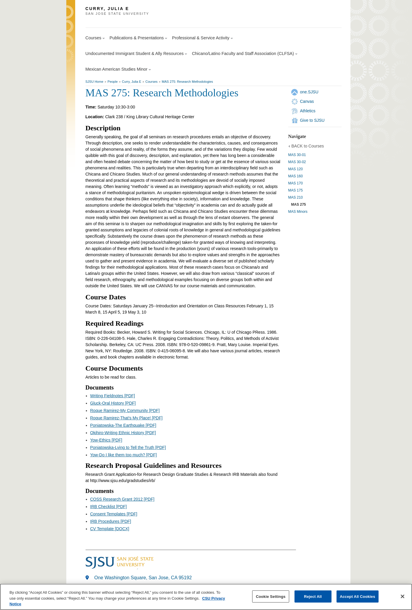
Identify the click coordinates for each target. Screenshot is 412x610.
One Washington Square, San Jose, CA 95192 (143, 577)
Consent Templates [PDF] (113, 514)
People (112, 81)
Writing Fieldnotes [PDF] (112, 395)
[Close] (402, 596)
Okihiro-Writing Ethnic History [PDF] (123, 432)
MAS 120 (295, 169)
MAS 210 (295, 197)
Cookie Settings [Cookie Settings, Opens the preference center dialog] (270, 596)
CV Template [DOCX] (109, 528)
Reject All (313, 596)
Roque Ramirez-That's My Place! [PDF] (126, 418)
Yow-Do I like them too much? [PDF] (123, 454)
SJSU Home (95, 81)
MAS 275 (298, 204)
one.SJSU (309, 92)
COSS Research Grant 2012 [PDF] (122, 499)
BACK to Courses (308, 146)
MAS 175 (295, 190)
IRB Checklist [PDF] (108, 506)
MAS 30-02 (297, 162)
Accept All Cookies (357, 596)
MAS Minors (298, 212)
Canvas (307, 101)
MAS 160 (295, 176)
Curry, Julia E (131, 81)
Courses (151, 81)
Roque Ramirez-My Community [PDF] (125, 410)
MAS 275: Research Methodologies (187, 81)
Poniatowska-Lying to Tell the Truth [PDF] (128, 447)
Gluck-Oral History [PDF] (113, 403)
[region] (206, 597)
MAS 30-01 (297, 155)
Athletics (308, 110)
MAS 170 (295, 183)
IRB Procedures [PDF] (110, 521)
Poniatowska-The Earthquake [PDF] (123, 425)
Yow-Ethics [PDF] (106, 440)
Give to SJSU (312, 120)
